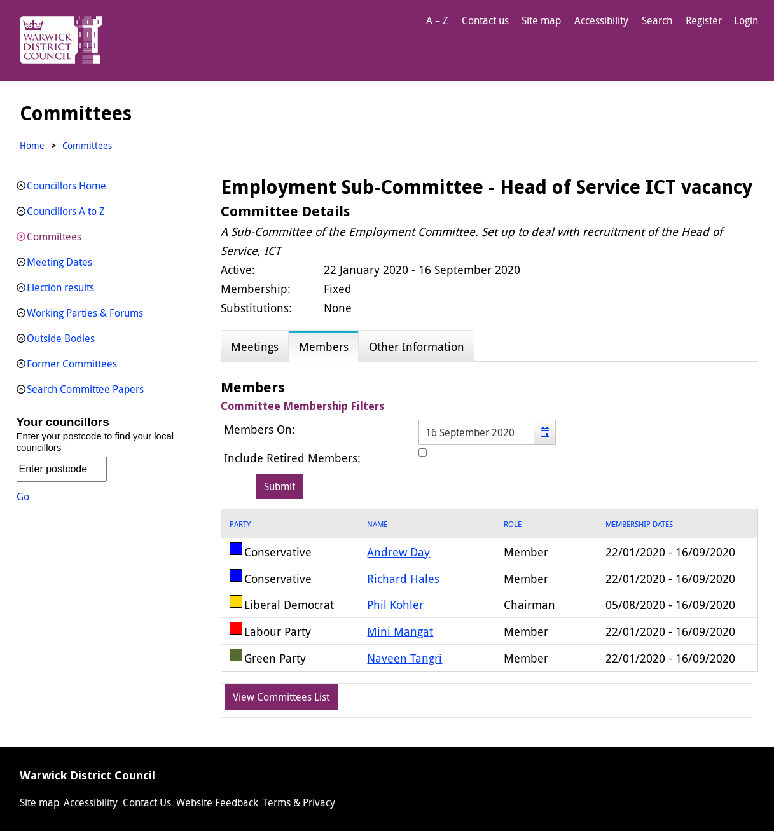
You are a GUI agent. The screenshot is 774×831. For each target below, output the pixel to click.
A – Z (437, 20)
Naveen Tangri (404, 658)
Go (23, 497)
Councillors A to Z (66, 211)
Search (657, 20)
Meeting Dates (59, 262)
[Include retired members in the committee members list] (422, 452)
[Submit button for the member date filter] (279, 486)
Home (32, 145)
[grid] (489, 590)
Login (746, 20)
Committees (54, 237)
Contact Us (147, 802)
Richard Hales (403, 578)
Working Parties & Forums (85, 313)
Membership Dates (639, 524)
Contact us (485, 20)
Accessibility (601, 20)
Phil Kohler (395, 604)
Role (513, 524)
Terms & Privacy (299, 802)
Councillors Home (66, 186)
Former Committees (72, 364)
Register (704, 20)
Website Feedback (217, 802)
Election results (60, 287)
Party (240, 524)
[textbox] (487, 432)
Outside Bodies (61, 338)
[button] (545, 432)
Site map (541, 20)
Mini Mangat (400, 631)
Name (377, 524)
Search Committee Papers (85, 389)
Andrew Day (398, 552)
